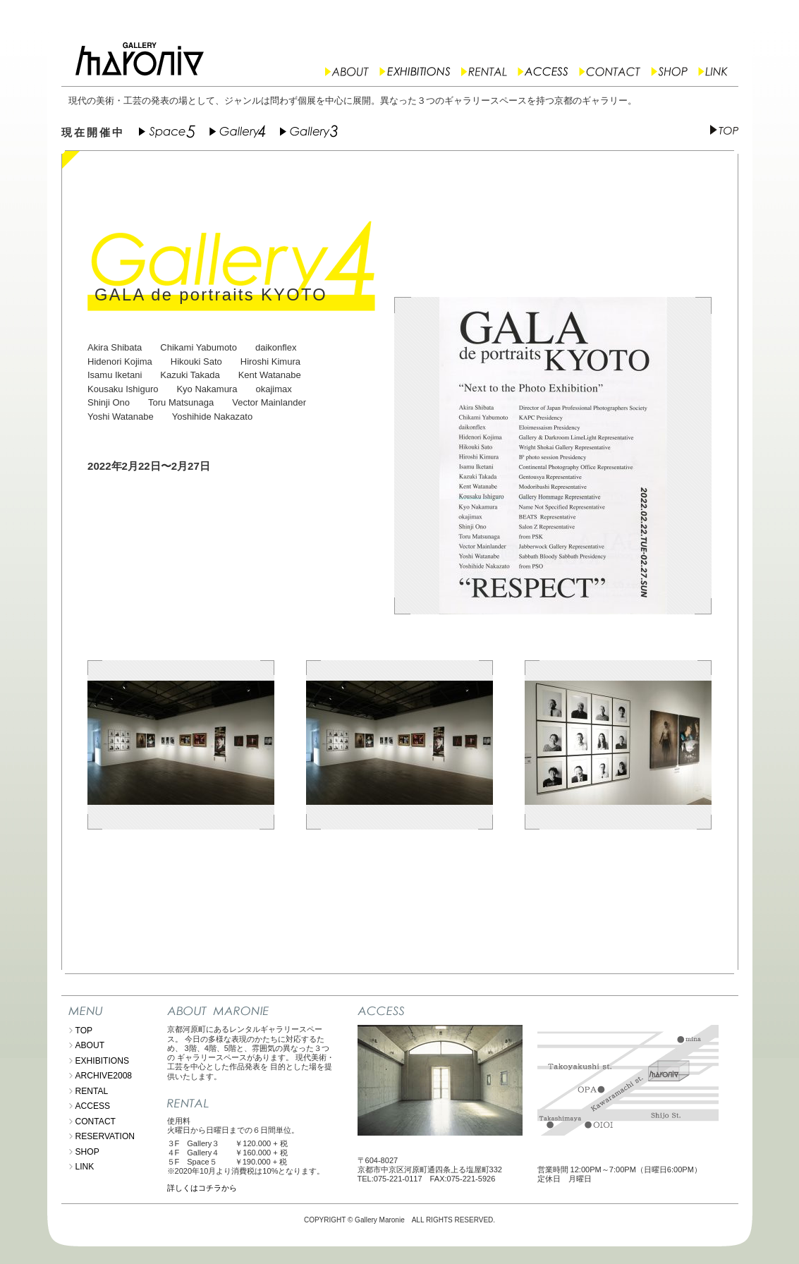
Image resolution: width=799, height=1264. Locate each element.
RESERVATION (105, 1136)
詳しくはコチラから (202, 1188)
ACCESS (93, 1106)
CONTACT (95, 1121)
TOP (84, 1030)
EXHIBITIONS (102, 1061)
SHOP (87, 1152)
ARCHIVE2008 (104, 1076)
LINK (84, 1167)
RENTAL (92, 1091)
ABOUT (90, 1045)
